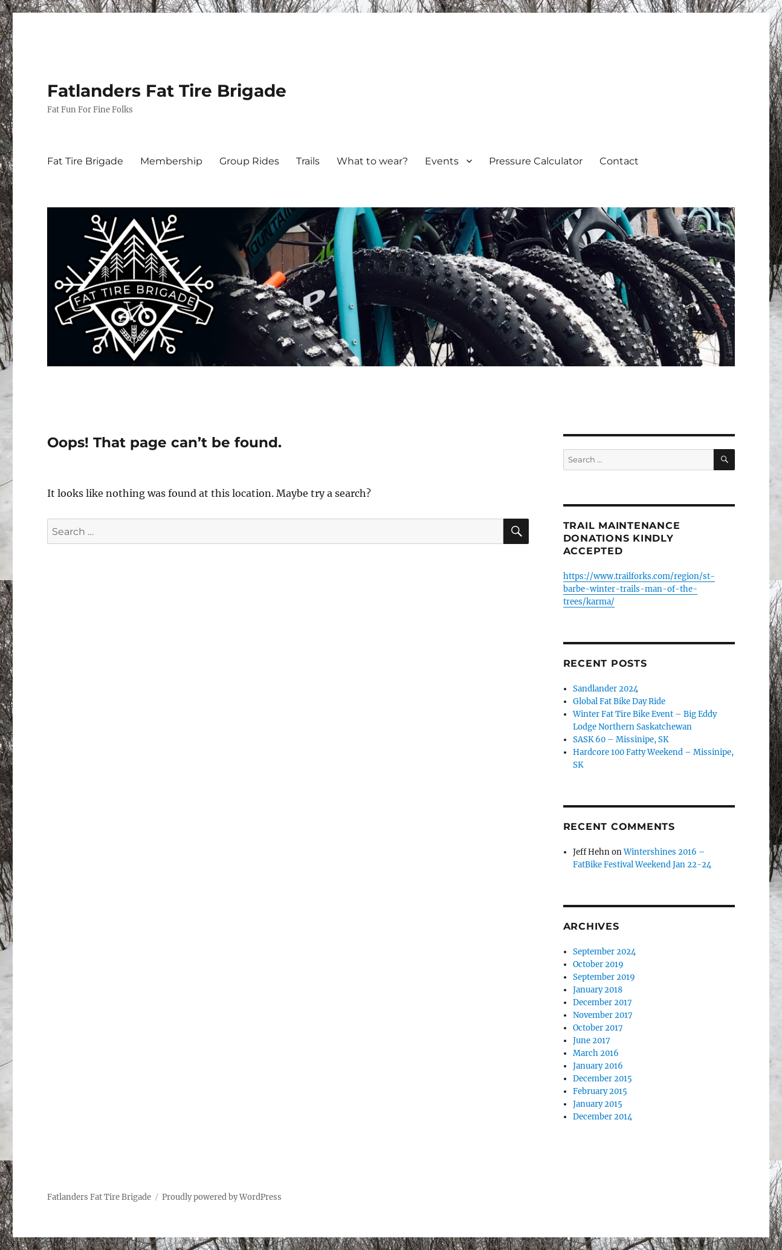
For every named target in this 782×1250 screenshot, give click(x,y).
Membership (171, 161)
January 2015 (597, 1104)
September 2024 (604, 952)
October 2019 (598, 964)
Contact (619, 161)
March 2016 (596, 1053)
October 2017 (598, 1028)
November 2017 (603, 1015)
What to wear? (372, 161)
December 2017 (602, 1002)
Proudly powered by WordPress (222, 1197)
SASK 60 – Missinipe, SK (620, 739)
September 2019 (604, 977)
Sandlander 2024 (605, 689)
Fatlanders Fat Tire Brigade (166, 90)
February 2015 (600, 1091)
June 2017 (591, 1040)
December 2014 (602, 1117)
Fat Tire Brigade (85, 161)
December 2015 (602, 1079)
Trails (308, 161)
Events (442, 161)
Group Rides (249, 161)
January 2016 (598, 1066)
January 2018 (597, 990)
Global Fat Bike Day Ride (619, 701)
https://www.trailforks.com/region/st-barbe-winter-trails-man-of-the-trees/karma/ (639, 589)
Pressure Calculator (536, 161)
